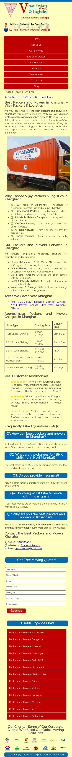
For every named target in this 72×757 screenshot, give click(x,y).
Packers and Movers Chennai (25, 646)
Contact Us (36, 80)
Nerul (14, 305)
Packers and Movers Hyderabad (26, 667)
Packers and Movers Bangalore (26, 639)
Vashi (51, 305)
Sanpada (33, 305)
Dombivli (39, 301)
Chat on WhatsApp (31, 545)
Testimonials (36, 74)
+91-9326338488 (22, 542)
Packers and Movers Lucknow (25, 695)
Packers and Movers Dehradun (26, 716)
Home (36, 38)
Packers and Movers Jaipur (23, 681)
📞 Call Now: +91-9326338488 (21, 97)
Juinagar (61, 301)
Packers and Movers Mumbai (25, 702)
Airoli (13, 301)
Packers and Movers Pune (23, 709)
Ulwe (43, 305)
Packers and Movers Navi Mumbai (27, 674)
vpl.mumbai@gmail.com (28, 548)
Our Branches (36, 62)
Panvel (23, 305)
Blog (36, 86)
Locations (36, 68)
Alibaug (15, 308)
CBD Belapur (25, 301)
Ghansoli (50, 301)
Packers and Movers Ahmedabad (27, 632)
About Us (36, 44)
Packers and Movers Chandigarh (26, 653)
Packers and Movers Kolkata (24, 688)
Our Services (36, 50)
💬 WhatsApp (46, 97)
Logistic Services (36, 56)
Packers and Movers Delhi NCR (26, 660)
